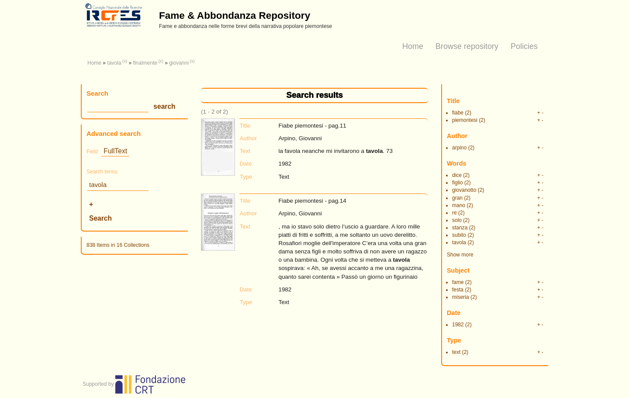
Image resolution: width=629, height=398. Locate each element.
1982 (458, 325)
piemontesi (464, 120)
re (454, 213)
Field (92, 152)
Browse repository (466, 46)
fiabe (457, 113)
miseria (460, 297)
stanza (459, 228)
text (456, 352)
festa (457, 290)
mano (458, 205)
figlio (457, 183)
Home (412, 46)
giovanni (179, 63)
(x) (124, 61)
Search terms (102, 172)
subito (459, 235)
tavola (114, 63)
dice (457, 175)
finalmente (145, 63)
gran (457, 198)
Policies (524, 46)
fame (458, 282)
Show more (460, 255)
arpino (459, 148)
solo (457, 220)
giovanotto (464, 190)
